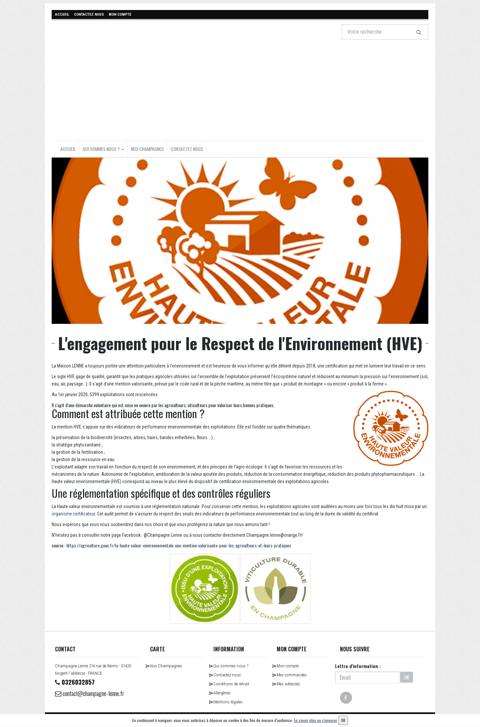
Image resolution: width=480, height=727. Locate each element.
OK (406, 677)
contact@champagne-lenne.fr (93, 693)
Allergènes (222, 692)
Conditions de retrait (231, 683)
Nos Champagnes (147, 148)
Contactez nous (187, 148)
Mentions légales (228, 701)
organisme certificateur (73, 513)
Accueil (68, 148)
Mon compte (288, 665)
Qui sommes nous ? (103, 148)
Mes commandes (292, 674)
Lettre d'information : (358, 665)
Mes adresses (288, 683)
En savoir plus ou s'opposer (315, 720)
